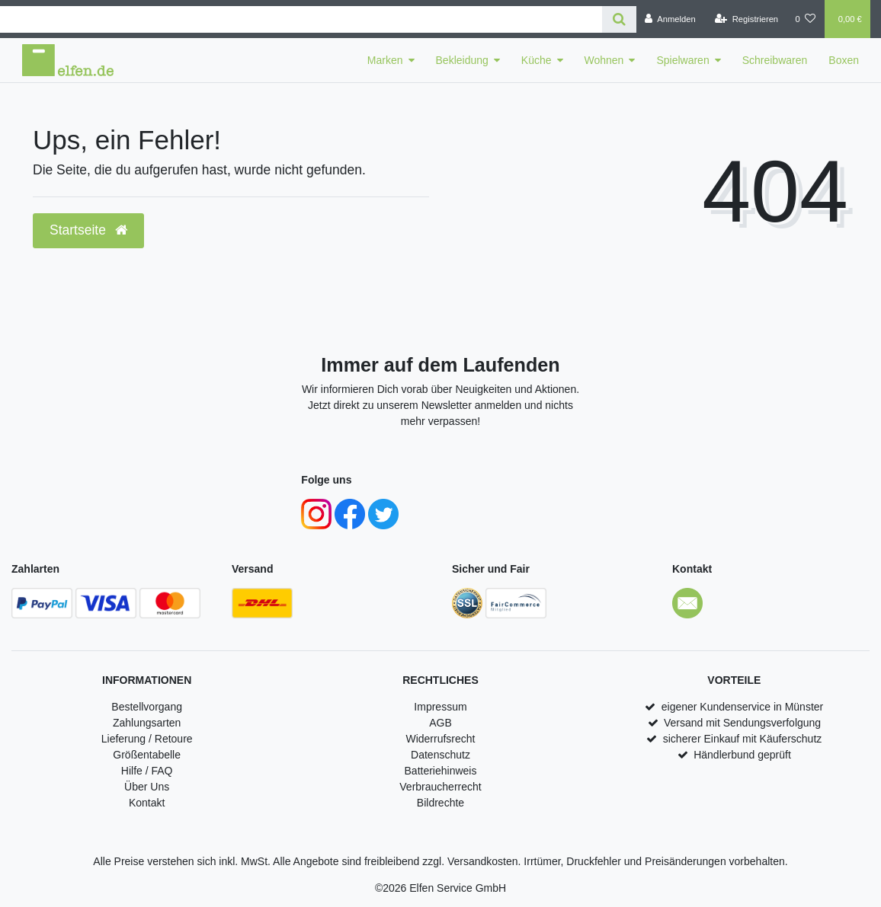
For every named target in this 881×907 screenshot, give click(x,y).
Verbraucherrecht (440, 787)
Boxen (843, 60)
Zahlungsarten (147, 723)
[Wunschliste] (805, 19)
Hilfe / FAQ (147, 771)
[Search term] (301, 19)
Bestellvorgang (146, 707)
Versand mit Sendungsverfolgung (742, 723)
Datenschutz (440, 755)
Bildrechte (440, 803)
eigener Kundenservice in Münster (742, 707)
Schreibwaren (775, 60)
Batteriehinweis (441, 771)
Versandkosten (482, 861)
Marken (385, 60)
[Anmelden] (670, 19)
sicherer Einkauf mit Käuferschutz (742, 739)
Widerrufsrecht (440, 739)
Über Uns (146, 787)
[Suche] (619, 19)
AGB (440, 723)
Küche (536, 60)
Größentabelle (147, 755)
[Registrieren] (746, 19)
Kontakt (147, 803)
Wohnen (604, 60)
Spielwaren (682, 60)
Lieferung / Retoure (147, 739)
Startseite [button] (88, 230)
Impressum (440, 707)
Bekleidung (462, 60)
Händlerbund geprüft (742, 755)
